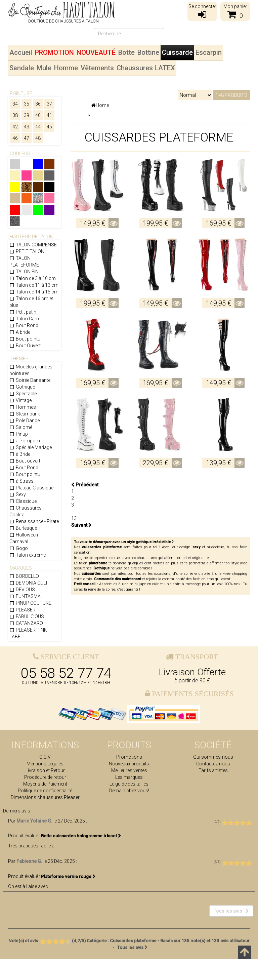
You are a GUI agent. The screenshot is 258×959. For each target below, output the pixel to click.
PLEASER (22, 609)
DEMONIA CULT (28, 583)
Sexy (17, 494)
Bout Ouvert (25, 345)
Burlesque (23, 528)
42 (15, 126)
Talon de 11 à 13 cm (33, 285)
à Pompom (24, 440)
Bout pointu (24, 339)
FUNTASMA (25, 596)
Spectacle (23, 393)
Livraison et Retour (45, 770)
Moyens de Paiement (45, 784)
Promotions (129, 757)
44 (38, 126)
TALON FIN (24, 271)
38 (15, 115)
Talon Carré (24, 318)
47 (26, 138)
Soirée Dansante (29, 380)
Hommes (22, 407)
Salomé (20, 427)
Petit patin (22, 312)
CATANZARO (26, 623)
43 (26, 126)
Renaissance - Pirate (34, 521)
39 (26, 115)
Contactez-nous (213, 763)
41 (49, 115)
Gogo (18, 548)
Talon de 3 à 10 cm (32, 278)
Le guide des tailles (129, 784)
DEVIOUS (22, 589)
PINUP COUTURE (30, 603)
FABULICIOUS (26, 616)
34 (15, 104)
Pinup (18, 434)
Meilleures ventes (129, 770)
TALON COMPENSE (33, 244)
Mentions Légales (45, 763)
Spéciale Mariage (30, 447)
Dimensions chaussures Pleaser (45, 797)
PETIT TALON (26, 251)
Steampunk (24, 413)
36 (38, 104)
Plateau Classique (31, 487)
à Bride (19, 454)
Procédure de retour (45, 777)
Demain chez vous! (129, 790)
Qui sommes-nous (213, 757)
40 (38, 115)
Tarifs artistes (213, 770)
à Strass (21, 481)
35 (26, 104)
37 (49, 104)
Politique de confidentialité (45, 790)
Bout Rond (23, 325)
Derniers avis (16, 810)
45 (49, 126)
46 (15, 138)
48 (38, 138)
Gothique (22, 387)
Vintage (20, 400)
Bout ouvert (24, 461)
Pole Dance (24, 420)
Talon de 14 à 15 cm (33, 291)
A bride (19, 332)
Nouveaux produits (129, 763)
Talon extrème (27, 555)
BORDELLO (24, 576)
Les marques (129, 777)
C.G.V (45, 757)
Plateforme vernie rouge (68, 876)
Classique (23, 501)
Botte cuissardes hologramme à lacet (81, 835)
